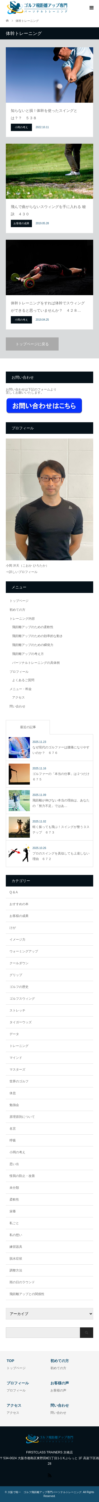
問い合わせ (17, 706)
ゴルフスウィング (22, 998)
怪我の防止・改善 (22, 1176)
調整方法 (16, 1270)
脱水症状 (16, 1258)
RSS (50, 1475)
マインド (16, 1058)
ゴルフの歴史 (19, 987)
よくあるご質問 (23, 680)
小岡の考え (17, 1152)
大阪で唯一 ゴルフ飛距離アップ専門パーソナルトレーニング (45, 1492)
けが (13, 928)
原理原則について (22, 1117)
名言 (13, 1128)
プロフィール (19, 672)
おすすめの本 (19, 904)
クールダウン (19, 963)
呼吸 (13, 1140)
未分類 (14, 1188)
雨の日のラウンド (22, 1282)
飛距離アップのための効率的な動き (37, 636)
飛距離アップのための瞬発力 (32, 645)
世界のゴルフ (19, 1081)
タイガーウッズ (21, 1022)
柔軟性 (14, 1199)
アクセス (18, 697)
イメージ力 (17, 939)
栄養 (13, 1211)
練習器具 (16, 1247)
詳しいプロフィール (23, 572)
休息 (13, 1093)
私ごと (14, 1223)
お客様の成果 (19, 916)
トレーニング (19, 1046)
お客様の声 (58, 1390)
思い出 (14, 1164)
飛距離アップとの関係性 (27, 1294)
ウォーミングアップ (24, 951)
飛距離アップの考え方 (28, 654)
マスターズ (17, 1069)
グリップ (16, 975)
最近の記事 (28, 727)
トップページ (19, 601)
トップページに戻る (32, 344)
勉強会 (14, 1105)
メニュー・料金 (21, 689)
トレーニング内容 (22, 618)
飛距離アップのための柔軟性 (32, 627)
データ (14, 1034)
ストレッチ (17, 1010)
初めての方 (17, 610)
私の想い (16, 1235)
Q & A (14, 892)
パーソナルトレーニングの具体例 (36, 663)
